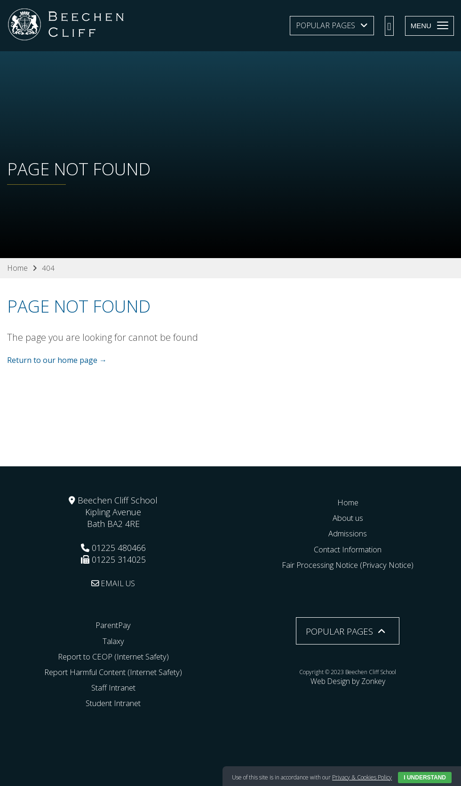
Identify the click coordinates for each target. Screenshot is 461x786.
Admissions (348, 533)
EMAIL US (113, 583)
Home (347, 502)
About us (348, 517)
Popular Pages (325, 25)
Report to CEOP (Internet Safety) (113, 656)
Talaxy (113, 640)
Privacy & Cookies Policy (362, 777)
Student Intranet (113, 702)
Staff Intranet (113, 687)
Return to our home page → (57, 360)
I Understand (425, 777)
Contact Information (348, 548)
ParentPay (113, 624)
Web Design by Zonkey (347, 680)
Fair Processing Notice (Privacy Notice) (348, 564)
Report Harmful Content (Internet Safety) (113, 671)
